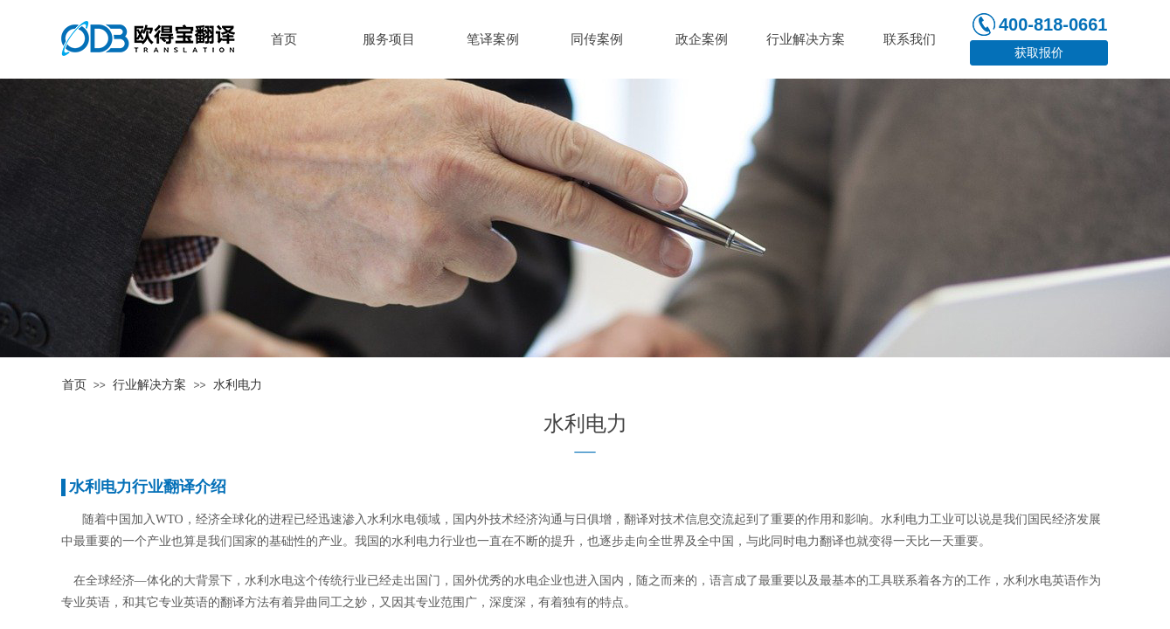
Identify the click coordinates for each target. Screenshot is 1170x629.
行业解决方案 (149, 384)
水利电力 (237, 384)
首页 (74, 384)
